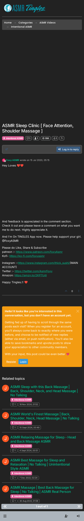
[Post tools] (79, 291)
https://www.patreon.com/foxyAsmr (39, 252)
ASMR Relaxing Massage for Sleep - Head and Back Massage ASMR (43, 439)
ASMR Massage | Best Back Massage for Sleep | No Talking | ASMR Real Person (42, 489)
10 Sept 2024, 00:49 (29, 427)
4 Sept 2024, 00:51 (28, 450)
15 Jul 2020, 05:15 (40, 160)
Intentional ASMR (13, 138)
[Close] (78, 311)
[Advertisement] (42, 76)
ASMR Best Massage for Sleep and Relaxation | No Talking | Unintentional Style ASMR (40, 464)
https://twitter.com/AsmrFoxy (33, 271)
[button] (4, 516)
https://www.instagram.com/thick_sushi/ (44, 263)
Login (23, 361)
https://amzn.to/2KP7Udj (30, 275)
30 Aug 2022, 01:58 (28, 501)
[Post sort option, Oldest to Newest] (7, 149)
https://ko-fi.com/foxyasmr (27, 256)
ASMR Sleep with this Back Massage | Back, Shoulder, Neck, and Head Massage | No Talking (44, 391)
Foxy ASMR (12, 160)
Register (11, 361)
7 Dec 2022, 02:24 (28, 477)
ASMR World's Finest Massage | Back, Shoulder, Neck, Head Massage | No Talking (44, 416)
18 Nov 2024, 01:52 (28, 404)
